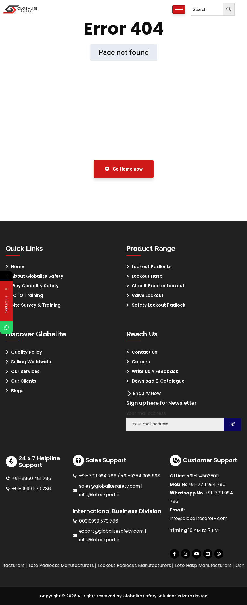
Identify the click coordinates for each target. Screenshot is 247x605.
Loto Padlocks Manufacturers (70, 565)
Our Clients (23, 381)
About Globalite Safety (37, 276)
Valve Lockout (148, 295)
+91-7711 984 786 (206, 484)
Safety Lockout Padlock (158, 305)
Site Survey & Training (36, 305)
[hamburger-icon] (178, 9)
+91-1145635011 (203, 476)
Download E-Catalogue (158, 381)
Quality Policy (26, 352)
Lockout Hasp (147, 276)
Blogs (17, 391)
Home (17, 266)
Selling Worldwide (31, 362)
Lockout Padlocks (152, 266)
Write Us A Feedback (155, 371)
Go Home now (124, 169)
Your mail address (146, 413)
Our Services (25, 371)
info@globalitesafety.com (198, 518)
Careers (141, 362)
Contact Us (144, 352)
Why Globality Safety (35, 286)
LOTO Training (27, 295)
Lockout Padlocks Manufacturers (144, 565)
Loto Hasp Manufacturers (213, 565)
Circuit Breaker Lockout (158, 286)
